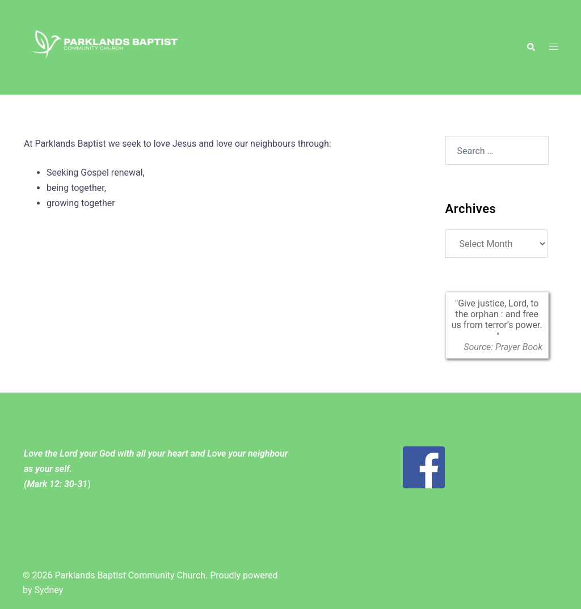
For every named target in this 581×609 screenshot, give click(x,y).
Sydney (48, 590)
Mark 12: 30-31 (57, 484)
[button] (530, 47)
